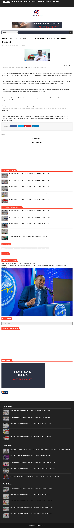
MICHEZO (40, 248)
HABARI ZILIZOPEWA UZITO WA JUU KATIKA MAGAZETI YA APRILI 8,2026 (29, 193)
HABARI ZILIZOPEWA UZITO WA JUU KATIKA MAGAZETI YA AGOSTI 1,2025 (31, 488)
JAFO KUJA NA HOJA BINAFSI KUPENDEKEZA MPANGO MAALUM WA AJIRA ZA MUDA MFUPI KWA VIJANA (42, 2)
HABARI (23, 45)
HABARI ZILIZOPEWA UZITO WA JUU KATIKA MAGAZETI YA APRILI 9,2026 (29, 180)
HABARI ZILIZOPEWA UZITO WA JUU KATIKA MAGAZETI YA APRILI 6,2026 (29, 173)
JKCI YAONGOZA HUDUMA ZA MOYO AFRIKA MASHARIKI (18, 264)
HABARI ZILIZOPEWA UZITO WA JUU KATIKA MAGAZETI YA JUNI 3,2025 (30, 494)
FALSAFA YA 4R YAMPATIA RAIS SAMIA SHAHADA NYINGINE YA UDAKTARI (31, 455)
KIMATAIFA (20, 248)
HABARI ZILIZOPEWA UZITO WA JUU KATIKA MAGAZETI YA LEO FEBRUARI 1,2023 (33, 462)
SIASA (46, 248)
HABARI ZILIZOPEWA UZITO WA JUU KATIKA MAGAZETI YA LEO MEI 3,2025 (31, 501)
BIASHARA (5, 248)
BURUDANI (12, 248)
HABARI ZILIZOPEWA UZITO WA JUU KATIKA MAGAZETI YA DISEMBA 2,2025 (31, 513)
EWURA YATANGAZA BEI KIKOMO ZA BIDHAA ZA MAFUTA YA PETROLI (28, 236)
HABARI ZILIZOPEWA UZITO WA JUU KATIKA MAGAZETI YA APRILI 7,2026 (29, 186)
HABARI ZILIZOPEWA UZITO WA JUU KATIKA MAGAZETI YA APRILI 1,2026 (29, 230)
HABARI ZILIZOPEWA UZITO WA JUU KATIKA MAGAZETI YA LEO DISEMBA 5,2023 (32, 468)
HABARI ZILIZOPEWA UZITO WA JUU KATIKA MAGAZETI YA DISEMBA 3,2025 (31, 507)
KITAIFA (27, 248)
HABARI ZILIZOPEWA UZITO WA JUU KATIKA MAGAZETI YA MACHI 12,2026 (29, 217)
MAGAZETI (33, 248)
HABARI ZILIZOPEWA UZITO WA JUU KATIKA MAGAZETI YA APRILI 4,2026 (29, 199)
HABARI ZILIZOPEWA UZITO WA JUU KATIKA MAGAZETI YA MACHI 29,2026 (29, 223)
